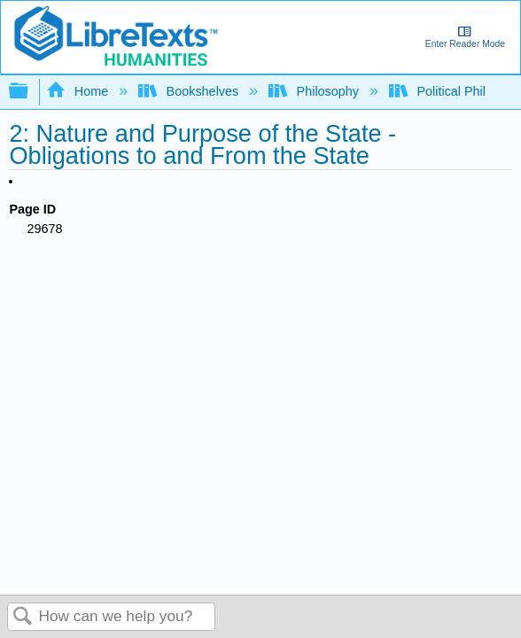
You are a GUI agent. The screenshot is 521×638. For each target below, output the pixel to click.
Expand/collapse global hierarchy (30, 92)
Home (79, 91)
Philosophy (315, 91)
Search (23, 617)
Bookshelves (190, 91)
